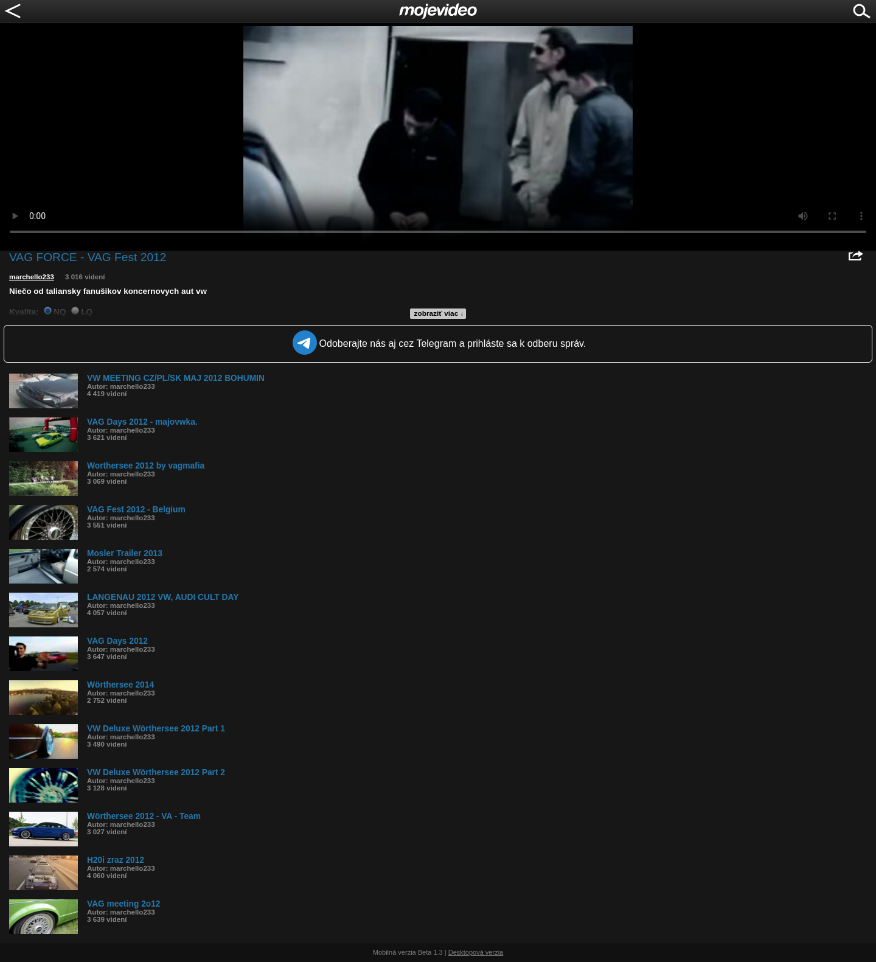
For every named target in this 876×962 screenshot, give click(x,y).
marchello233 (31, 277)
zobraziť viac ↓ (439, 313)
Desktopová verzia (476, 952)
